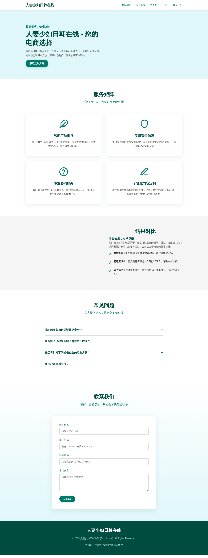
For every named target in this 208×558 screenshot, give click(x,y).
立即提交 (67, 502)
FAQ (166, 5)
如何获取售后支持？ (57, 363)
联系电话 (64, 455)
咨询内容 (64, 470)
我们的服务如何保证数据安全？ (63, 329)
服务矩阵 (140, 5)
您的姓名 (64, 425)
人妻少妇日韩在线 (40, 5)
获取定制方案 (37, 63)
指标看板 (126, 5)
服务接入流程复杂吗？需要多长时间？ (67, 341)
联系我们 (177, 5)
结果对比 (154, 5)
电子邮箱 (64, 440)
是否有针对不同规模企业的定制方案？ (67, 352)
